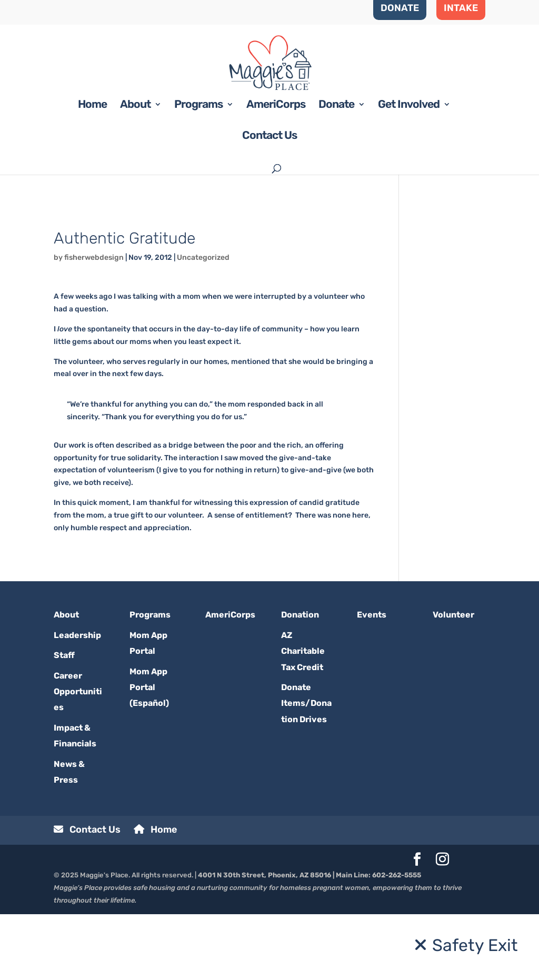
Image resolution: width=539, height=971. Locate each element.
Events (371, 671)
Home (92, 162)
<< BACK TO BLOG (85, 268)
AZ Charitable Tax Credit (303, 707)
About (135, 162)
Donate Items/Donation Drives (306, 760)
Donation (300, 671)
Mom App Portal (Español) (149, 744)
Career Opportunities (78, 748)
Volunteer (453, 671)
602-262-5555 (396, 932)
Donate (336, 162)
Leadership (77, 691)
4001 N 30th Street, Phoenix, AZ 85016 (264, 932)
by (59, 313)
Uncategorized (203, 313)
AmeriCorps (275, 162)
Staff (64, 712)
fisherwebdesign (94, 313)
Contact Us (269, 193)
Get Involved (409, 162)
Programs (198, 162)
